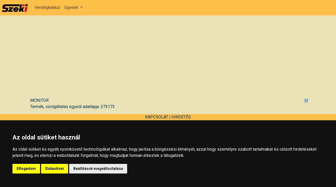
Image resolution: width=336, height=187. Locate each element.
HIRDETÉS (181, 117)
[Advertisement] (169, 58)
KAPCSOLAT (156, 117)
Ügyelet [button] (71, 7)
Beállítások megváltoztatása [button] (98, 168)
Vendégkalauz (47, 7)
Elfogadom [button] (26, 168)
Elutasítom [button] (54, 168)
